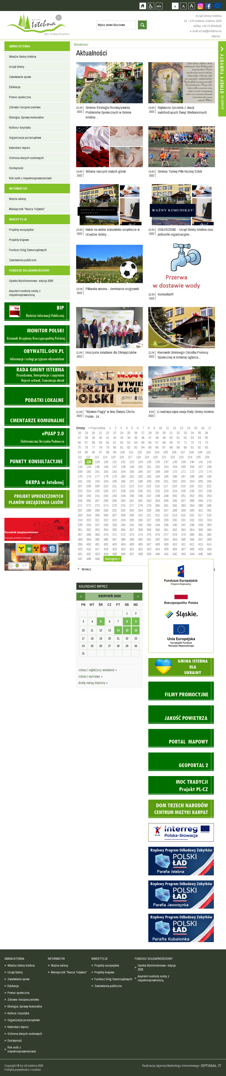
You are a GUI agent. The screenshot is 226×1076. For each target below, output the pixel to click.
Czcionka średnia (183, 5)
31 (171, 432)
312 (157, 515)
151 (149, 466)
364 (192, 529)
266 (174, 500)
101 (131, 452)
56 (79, 442)
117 (130, 457)
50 (171, 437)
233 (166, 490)
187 (183, 476)
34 (192, 432)
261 (131, 500)
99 (114, 452)
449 (97, 558)
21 (100, 432)
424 (157, 549)
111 (80, 457)
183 (149, 476)
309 (131, 515)
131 (114, 461)
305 (97, 515)
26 (135, 432)
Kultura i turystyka (20, 127)
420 (123, 549)
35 (199, 432)
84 (142, 447)
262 (140, 500)
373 (131, 534)
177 (97, 476)
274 (106, 505)
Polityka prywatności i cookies (22, 1070)
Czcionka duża (191, 5)
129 (97, 461)
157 (200, 466)
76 (86, 447)
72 (192, 442)
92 (199, 447)
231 (149, 490)
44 (128, 437)
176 (88, 476)
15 (195, 427)
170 (174, 471)
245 (131, 495)
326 (140, 520)
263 (149, 500)
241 (97, 495)
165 (131, 471)
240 (88, 495)
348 (192, 524)
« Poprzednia (96, 427)
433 (97, 553)
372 (123, 534)
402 (106, 544)
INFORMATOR (18, 188)
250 (174, 495)
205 (200, 481)
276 (123, 505)
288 (88, 510)
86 (156, 447)
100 (122, 452)
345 (166, 524)
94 (79, 452)
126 (207, 457)
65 (142, 442)
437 (131, 553)
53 (192, 437)
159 (80, 471)
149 (131, 466)
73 (199, 442)
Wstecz (86, 569)
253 (200, 495)
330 (174, 520)
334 (209, 520)
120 (155, 457)
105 (165, 452)
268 (192, 500)
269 (200, 500)
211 (114, 486)
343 (149, 524)
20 (93, 432)
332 (192, 520)
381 (200, 534)
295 (149, 510)
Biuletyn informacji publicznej (37, 311)
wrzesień (138, 597)
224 (88, 490)
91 (192, 447)
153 (166, 466)
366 (209, 529)
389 (131, 539)
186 (174, 476)
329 (166, 520)
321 (97, 520)
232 (157, 490)
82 (128, 447)
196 (123, 481)
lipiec (80, 597)
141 (200, 461)
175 (80, 476)
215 (148, 486)
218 (174, 486)
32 (178, 432)
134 (140, 461)
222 (209, 486)
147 (114, 466)
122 (172, 457)
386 (106, 539)
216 (157, 486)
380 (192, 534)
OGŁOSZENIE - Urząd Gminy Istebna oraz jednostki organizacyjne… (185, 232)
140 (192, 461)
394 (174, 539)
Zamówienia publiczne (22, 260)
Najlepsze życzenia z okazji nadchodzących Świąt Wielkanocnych (182, 110)
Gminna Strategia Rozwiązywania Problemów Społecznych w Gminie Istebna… (108, 112)
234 (174, 490)
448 (88, 558)
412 (191, 544)
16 (202, 427)
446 (209, 553)
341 (131, 524)
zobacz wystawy (90, 676)
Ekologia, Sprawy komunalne (26, 117)
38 (86, 437)
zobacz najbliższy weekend (97, 670)
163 (114, 471)
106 (174, 452)
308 (123, 515)
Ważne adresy (17, 199)
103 (148, 452)
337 (97, 524)
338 (106, 524)
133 (131, 461)
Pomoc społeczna (20, 97)
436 (123, 553)
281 (166, 505)
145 (97, 466)
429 (200, 549)
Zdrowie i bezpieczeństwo (25, 107)
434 (106, 553)
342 (140, 524)
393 (166, 539)
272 (88, 505)
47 (149, 437)
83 (135, 447)
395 (183, 539)
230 (140, 490)
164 (123, 471)
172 (192, 471)
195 (114, 481)
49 (164, 437)
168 (157, 471)
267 (183, 500)
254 (209, 495)
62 (121, 442)
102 (139, 452)
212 (123, 486)
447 (80, 558)
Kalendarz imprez (19, 148)
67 (156, 442)
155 (183, 466)
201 (166, 481)
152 (157, 466)
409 (166, 544)
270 (209, 500)
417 (97, 549)
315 (183, 515)
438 (140, 553)
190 (209, 476)
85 (149, 447)
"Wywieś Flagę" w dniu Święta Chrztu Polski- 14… (110, 414)
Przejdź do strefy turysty (222, 78)
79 (107, 447)
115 (113, 457)
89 (178, 447)
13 (181, 427)
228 (123, 490)
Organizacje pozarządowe (25, 138)
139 (183, 461)
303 (80, 515)
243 (114, 495)
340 (123, 524)
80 (114, 447)
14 (188, 427)
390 (140, 539)
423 (149, 549)
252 (192, 495)
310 (140, 515)
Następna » (112, 558)
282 (174, 505)
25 (128, 432)
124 (189, 457)
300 (192, 510)
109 (200, 452)
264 (157, 500)
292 (123, 510)
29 (156, 432)
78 (100, 447)
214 (140, 486)
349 (200, 524)
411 (183, 544)
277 (131, 505)
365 (200, 529)
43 (121, 437)
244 (123, 495)
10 (160, 427)
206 (209, 481)
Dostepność (16, 168)
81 (121, 447)
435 (114, 553)
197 (131, 481)
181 (131, 476)
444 (192, 553)
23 (114, 432)
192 (88, 481)
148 (123, 466)
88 (171, 447)
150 (140, 466)
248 (157, 495)
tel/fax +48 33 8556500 (207, 26)
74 (206, 442)
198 (140, 481)
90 (185, 447)
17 (209, 427)
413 (200, 544)
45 (135, 437)
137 (166, 461)
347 (183, 524)
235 (183, 490)
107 (182, 452)
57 (86, 442)
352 (88, 529)
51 (178, 437)
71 (185, 442)
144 (88, 466)
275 (114, 505)
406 (140, 544)
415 (80, 549)
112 (88, 457)
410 (174, 544)
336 (88, 524)
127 (80, 461)
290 (106, 510)
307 (114, 515)
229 (131, 490)
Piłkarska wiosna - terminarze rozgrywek (112, 288)
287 (80, 510)
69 (171, 442)
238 (209, 490)
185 (166, 476)
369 (97, 534)
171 (183, 471)
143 (80, 466)
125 (198, 457)
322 (106, 520)
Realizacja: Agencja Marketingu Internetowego (171, 1066)
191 (80, 481)
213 (131, 486)
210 (106, 486)
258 (106, 500)
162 (106, 471)
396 (192, 539)
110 (208, 452)
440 (157, 553)
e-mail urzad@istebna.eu (206, 31)
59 (100, 442)
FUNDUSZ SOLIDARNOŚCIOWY (29, 270)
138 (174, 461)
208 (88, 486)
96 (93, 452)
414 (209, 544)
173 (200, 471)
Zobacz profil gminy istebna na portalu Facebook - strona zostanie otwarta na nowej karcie (208, 6)
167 (149, 471)
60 (107, 442)
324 (123, 520)
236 (192, 490)
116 (121, 457)
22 (107, 432)
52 (185, 437)
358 (140, 529)
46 (142, 437)
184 (157, 476)
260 (123, 500)
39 (93, 437)
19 (86, 432)
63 (128, 442)
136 (157, 461)
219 (183, 486)
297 (166, 510)
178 (106, 476)
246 (140, 495)
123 (181, 457)
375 (149, 534)
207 (80, 486)
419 (114, 549)
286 (209, 505)
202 (174, 481)
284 (192, 505)
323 (114, 520)
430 (209, 549)
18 (79, 432)
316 (191, 515)
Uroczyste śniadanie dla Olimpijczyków (110, 352)
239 (80, 495)
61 (114, 442)
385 (97, 539)
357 (131, 529)
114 (105, 457)
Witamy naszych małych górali (106, 171)
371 (114, 534)
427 (183, 549)
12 (174, 427)
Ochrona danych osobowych (26, 158)
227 (114, 490)
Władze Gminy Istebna (22, 57)
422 (140, 549)
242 (106, 495)
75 (79, 447)
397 (200, 539)
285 (200, 505)
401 (97, 544)
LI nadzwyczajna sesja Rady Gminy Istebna (185, 411)
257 (97, 500)
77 (93, 447)
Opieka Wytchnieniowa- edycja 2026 (31, 281)
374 (140, 534)
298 (174, 510)
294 (140, 510)
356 (123, 529)
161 (97, 471)
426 (174, 549)
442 (174, 553)
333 (200, 520)
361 (166, 529)
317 (200, 515)
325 (131, 520)
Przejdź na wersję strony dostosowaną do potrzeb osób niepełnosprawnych (150, 5)
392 (157, 539)
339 (114, 524)
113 (96, 457)
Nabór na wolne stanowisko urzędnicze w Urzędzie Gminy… (112, 232)
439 (149, 553)
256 (88, 500)
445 (200, 553)
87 (164, 447)
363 (183, 529)
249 (166, 495)
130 (106, 461)
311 (149, 515)
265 (166, 500)
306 (106, 515)
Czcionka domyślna (175, 5)
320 (88, 520)
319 (80, 520)
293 (131, 510)
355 (114, 529)
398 (209, 539)
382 (209, 534)
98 (107, 452)
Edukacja (14, 87)
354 (106, 529)
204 (192, 481)
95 (86, 452)
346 (174, 524)
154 (174, 466)
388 (123, 539)
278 (140, 505)
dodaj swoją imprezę (93, 683)
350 (209, 524)
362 (174, 529)
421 (131, 549)
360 (157, 529)
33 (185, 432)
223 (80, 490)
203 (183, 481)
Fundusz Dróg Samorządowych (28, 250)
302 (209, 510)
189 (200, 476)
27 (142, 432)
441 (166, 553)
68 (164, 442)
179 (114, 476)
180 (123, 476)
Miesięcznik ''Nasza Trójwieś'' (27, 209)
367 (80, 534)
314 (174, 515)
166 (140, 471)
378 (174, 534)
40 (100, 437)
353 (97, 529)
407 (149, 544)
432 (88, 553)
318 (209, 515)
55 (206, 437)
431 (80, 553)
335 (80, 524)
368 (88, 534)
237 (200, 490)
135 (149, 461)
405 (131, 544)
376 (157, 534)
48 (156, 437)
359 (149, 529)
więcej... (217, 36)
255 (80, 500)
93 (206, 447)
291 (114, 510)
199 (149, 481)
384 (88, 539)
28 (149, 432)
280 (157, 505)
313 (166, 515)
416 (88, 549)
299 (183, 510)
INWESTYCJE (18, 219)
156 (192, 466)
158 (209, 466)
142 (209, 461)
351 (80, 529)
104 (156, 452)
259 (114, 500)
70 (178, 442)
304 (88, 515)
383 (80, 539)
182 (140, 476)
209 (97, 486)
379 (183, 534)
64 (135, 442)
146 (106, 466)
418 (106, 549)
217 (166, 486)
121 (164, 457)
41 (107, 437)
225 (97, 490)
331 (183, 520)
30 (164, 432)
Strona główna (142, 5)
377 (166, 534)
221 (200, 486)
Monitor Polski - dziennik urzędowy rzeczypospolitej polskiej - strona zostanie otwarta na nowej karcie (37, 334)
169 (166, 471)
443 (183, 553)
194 (106, 481)
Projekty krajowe (19, 240)
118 (138, 457)
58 (93, 442)
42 (114, 437)
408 (157, 544)
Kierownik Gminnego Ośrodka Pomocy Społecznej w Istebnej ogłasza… (183, 355)
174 (209, 471)
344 (157, 524)
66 (149, 442)
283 (183, 505)
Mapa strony (159, 5)
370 (106, 534)
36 (206, 432)
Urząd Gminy (16, 67)
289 (97, 510)
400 (88, 544)
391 (149, 539)
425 (166, 549)
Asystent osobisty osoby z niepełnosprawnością (25, 293)
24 (121, 432)
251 (183, 495)
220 (191, 486)
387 (114, 539)
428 (192, 549)
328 (157, 520)
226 (106, 490)
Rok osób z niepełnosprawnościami (30, 178)
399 (80, 544)
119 (147, 457)
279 (149, 505)
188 (192, 476)
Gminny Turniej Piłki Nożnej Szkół (180, 171)
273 (97, 505)
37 (79, 437)
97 (100, 452)
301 (200, 510)
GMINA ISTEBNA (19, 46)
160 (88, 471)
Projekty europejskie (21, 230)
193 (97, 481)
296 (157, 510)
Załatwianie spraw (20, 77)
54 (199, 437)
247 (149, 495)
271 (80, 505)
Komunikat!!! (165, 294)
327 (149, 520)
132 (123, 461)
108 (191, 452)
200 (157, 481)
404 (123, 544)
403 (114, 544)
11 (167, 427)
